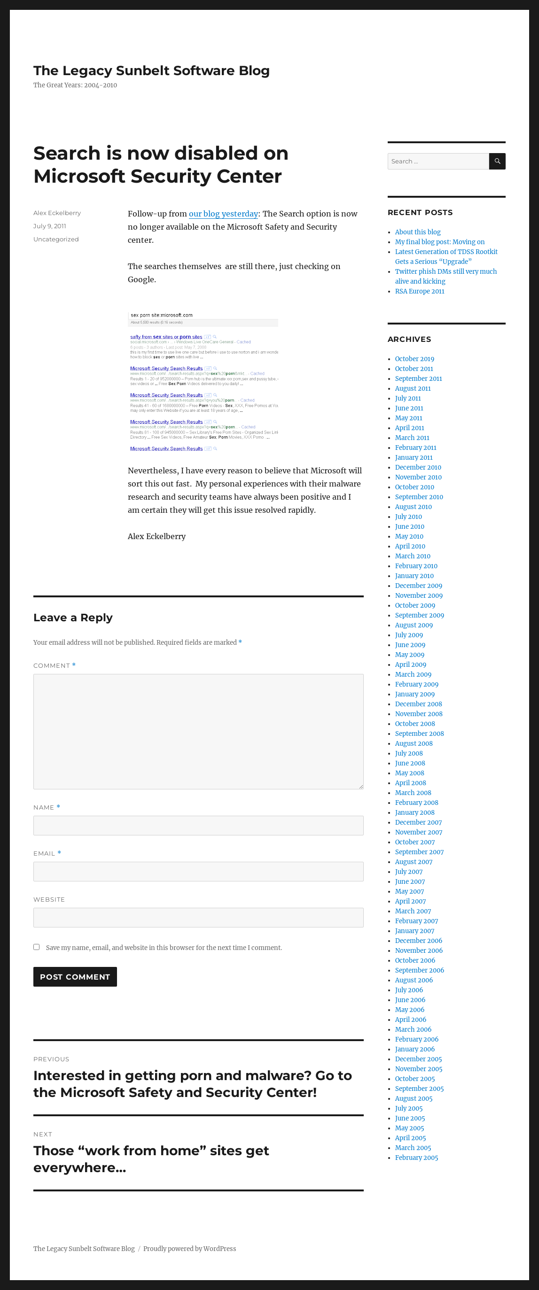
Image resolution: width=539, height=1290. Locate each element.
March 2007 (413, 911)
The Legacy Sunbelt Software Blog (151, 70)
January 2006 (415, 1049)
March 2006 (413, 1030)
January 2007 (415, 931)
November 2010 (418, 477)
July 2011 (408, 398)
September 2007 (419, 852)
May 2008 (409, 773)
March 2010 (412, 556)
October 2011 (414, 369)
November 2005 (419, 1069)
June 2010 (409, 527)
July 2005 (409, 1108)
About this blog (418, 232)
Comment (54, 666)
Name (47, 807)
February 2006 (417, 1039)
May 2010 (409, 537)
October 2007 (415, 842)
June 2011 (409, 408)
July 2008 (409, 753)
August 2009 (414, 625)
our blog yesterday (223, 213)
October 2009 (415, 606)
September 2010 (419, 497)
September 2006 (420, 970)
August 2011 (413, 389)
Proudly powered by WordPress (189, 1249)
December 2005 (418, 1059)
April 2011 (409, 428)
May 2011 (408, 418)
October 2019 (415, 359)
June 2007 (410, 882)
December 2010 (418, 467)
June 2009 (410, 645)
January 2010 (414, 576)
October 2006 (415, 961)
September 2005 (419, 1089)
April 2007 (410, 901)
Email (47, 853)
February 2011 (416, 448)
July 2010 (408, 517)
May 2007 (409, 892)
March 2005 (413, 1148)
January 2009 (415, 694)
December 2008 (418, 704)
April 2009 (411, 665)
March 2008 (413, 793)
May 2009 (410, 655)
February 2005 (416, 1158)
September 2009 (420, 615)
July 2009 (409, 635)
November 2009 (419, 596)
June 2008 (410, 763)
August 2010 (413, 507)
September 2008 (419, 734)
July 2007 (409, 872)
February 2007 (416, 921)
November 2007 (419, 832)
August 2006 (414, 980)
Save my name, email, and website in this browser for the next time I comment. (164, 948)
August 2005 (414, 1099)
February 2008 (416, 803)
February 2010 (416, 566)
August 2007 (414, 862)
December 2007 (418, 823)
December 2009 (419, 586)
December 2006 (419, 941)
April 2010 (410, 546)
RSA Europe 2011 (420, 291)
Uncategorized (56, 239)
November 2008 (419, 714)
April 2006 (411, 1020)
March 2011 (412, 438)
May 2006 (410, 1010)
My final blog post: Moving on (440, 242)
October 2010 (414, 487)
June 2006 (410, 1000)
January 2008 (415, 813)
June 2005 (410, 1118)
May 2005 (409, 1128)
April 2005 (410, 1138)
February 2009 (417, 684)
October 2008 (415, 724)
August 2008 (414, 744)
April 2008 (410, 783)
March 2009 (413, 675)
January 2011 (414, 458)
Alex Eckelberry (57, 212)
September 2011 (418, 379)
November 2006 (419, 951)
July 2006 (409, 990)
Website (49, 899)
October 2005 (415, 1079)
